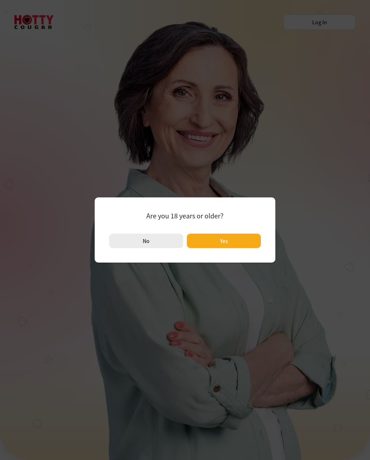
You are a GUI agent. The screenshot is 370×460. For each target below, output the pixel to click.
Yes (224, 240)
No (146, 240)
